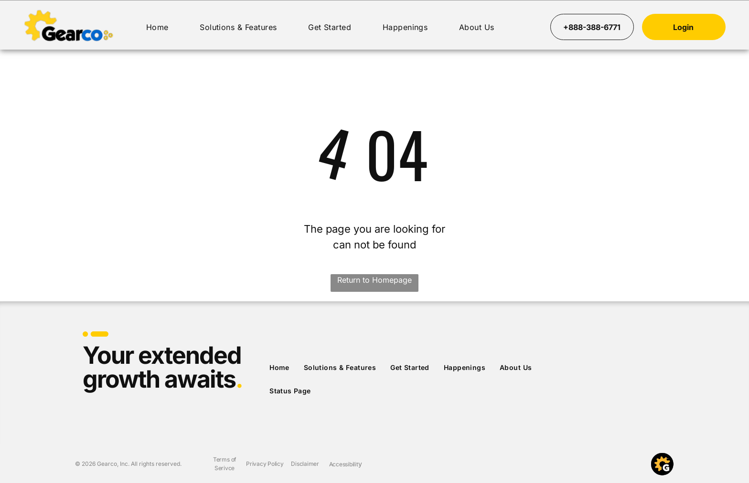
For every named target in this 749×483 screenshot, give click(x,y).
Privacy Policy (265, 463)
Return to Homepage (374, 280)
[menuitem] (157, 27)
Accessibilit (343, 464)
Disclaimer (305, 463)
